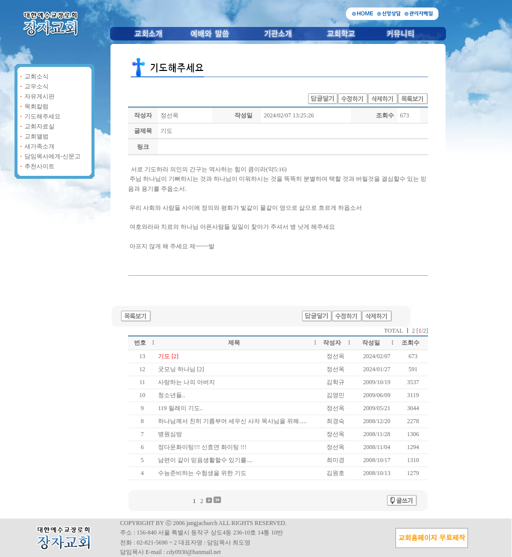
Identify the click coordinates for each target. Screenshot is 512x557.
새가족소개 (39, 146)
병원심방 (170, 434)
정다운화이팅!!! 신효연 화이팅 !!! (202, 447)
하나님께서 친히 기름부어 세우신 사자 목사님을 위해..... (232, 421)
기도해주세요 (42, 116)
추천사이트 (39, 166)
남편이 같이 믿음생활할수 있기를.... (205, 460)
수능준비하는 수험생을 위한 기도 (202, 473)
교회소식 (36, 76)
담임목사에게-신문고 (52, 156)
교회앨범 (36, 136)
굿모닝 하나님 (177, 369)
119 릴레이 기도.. (180, 408)
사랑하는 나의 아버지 (186, 382)
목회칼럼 (36, 106)
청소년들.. (171, 395)
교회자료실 (39, 126)
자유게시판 (39, 96)
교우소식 (36, 86)
